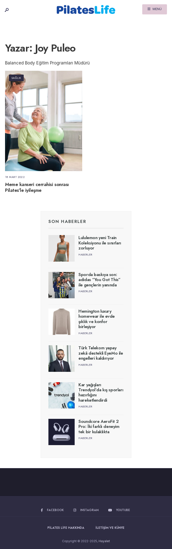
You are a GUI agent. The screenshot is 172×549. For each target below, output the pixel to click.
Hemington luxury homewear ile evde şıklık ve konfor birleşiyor (96, 319)
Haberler (85, 255)
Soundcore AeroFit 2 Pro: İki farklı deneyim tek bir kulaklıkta (98, 426)
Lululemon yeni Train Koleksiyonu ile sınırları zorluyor (99, 243)
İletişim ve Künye (110, 527)
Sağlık (16, 78)
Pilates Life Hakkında (65, 527)
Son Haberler (67, 221)
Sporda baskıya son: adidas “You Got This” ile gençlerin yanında (99, 279)
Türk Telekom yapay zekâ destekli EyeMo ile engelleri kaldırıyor (100, 353)
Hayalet (104, 541)
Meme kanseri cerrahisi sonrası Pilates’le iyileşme (37, 187)
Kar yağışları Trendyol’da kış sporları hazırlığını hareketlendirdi (100, 392)
